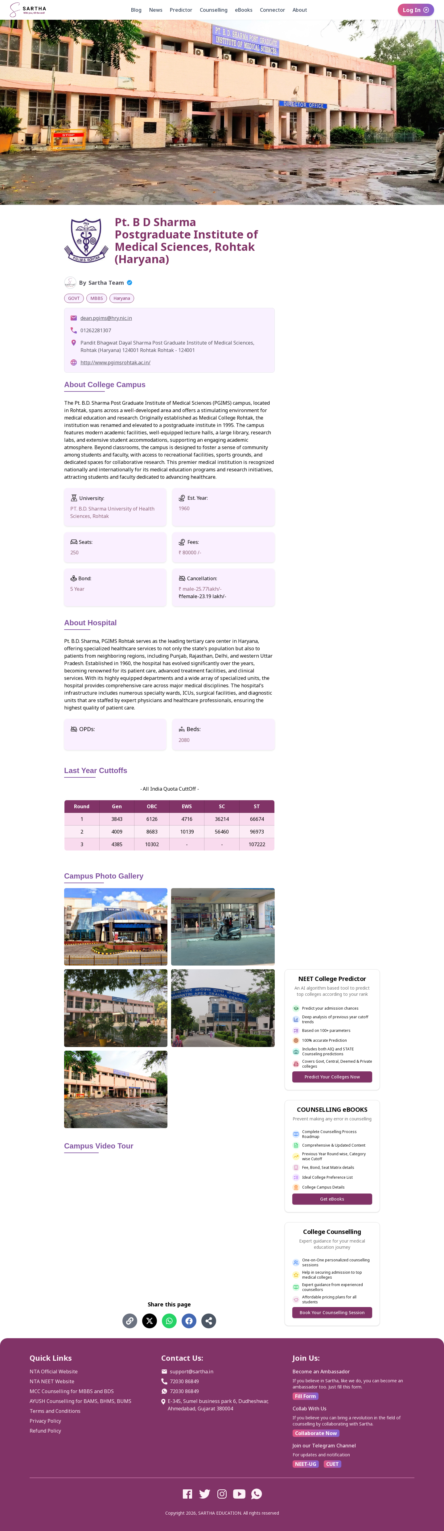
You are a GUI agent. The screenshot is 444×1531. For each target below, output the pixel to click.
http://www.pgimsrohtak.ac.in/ (115, 362)
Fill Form (305, 1396)
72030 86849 (184, 1381)
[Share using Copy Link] (129, 1321)
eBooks (244, 9)
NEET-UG (305, 1464)
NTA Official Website (54, 1371)
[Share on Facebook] (189, 1321)
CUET (332, 1464)
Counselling (214, 9)
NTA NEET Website (52, 1381)
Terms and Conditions (55, 1411)
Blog (136, 9)
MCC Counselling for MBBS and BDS (72, 1391)
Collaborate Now (316, 1433)
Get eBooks (332, 1199)
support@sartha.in (191, 1371)
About (300, 9)
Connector (272, 9)
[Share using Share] (208, 1321)
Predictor (181, 9)
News (155, 9)
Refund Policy (45, 1430)
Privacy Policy (45, 1420)
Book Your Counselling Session (332, 1312)
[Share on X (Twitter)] (149, 1321)
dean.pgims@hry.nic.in (106, 318)
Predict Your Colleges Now (332, 1077)
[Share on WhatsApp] (169, 1321)
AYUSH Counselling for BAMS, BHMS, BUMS (80, 1401)
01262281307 (95, 330)
